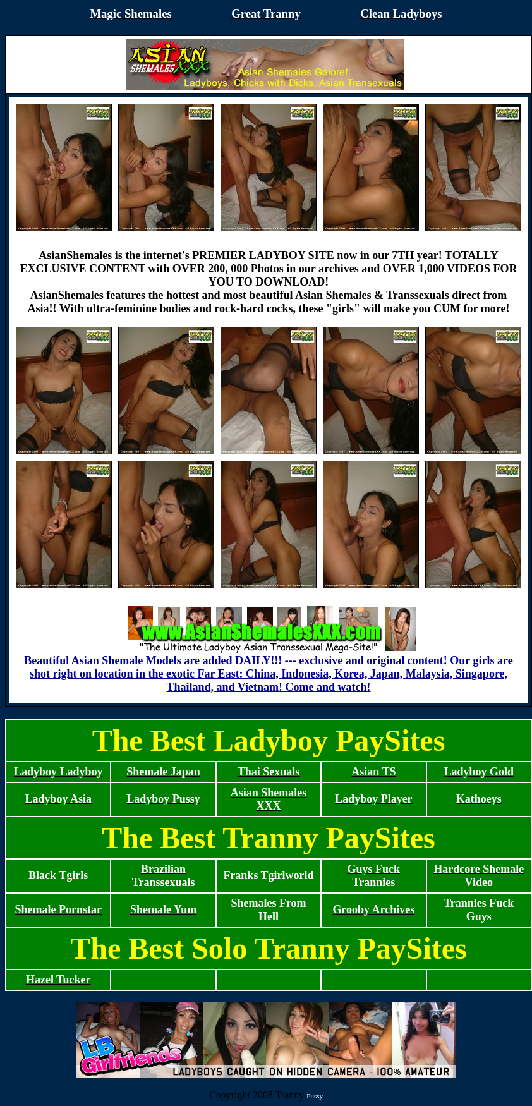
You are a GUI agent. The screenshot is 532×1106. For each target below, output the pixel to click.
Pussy (314, 1096)
